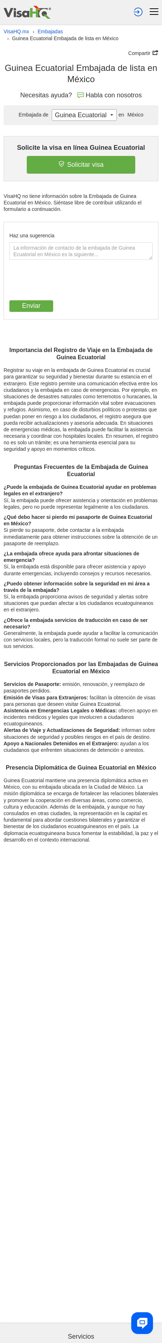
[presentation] (64, 281)
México (130, 115)
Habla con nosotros (109, 95)
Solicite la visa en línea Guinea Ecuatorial (81, 147)
